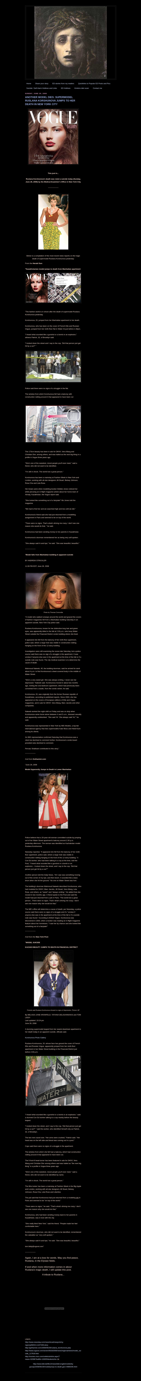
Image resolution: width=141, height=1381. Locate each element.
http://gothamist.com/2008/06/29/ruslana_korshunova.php (48, 1348)
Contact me (97, 88)
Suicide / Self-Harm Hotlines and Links (41, 88)
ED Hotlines (65, 88)
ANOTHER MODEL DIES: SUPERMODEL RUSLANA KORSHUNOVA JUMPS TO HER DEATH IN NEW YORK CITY (50, 101)
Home (28, 83)
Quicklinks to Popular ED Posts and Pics (94, 83)
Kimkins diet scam (81, 88)
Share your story (41, 83)
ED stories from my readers (63, 83)
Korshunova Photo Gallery (35, 1038)
